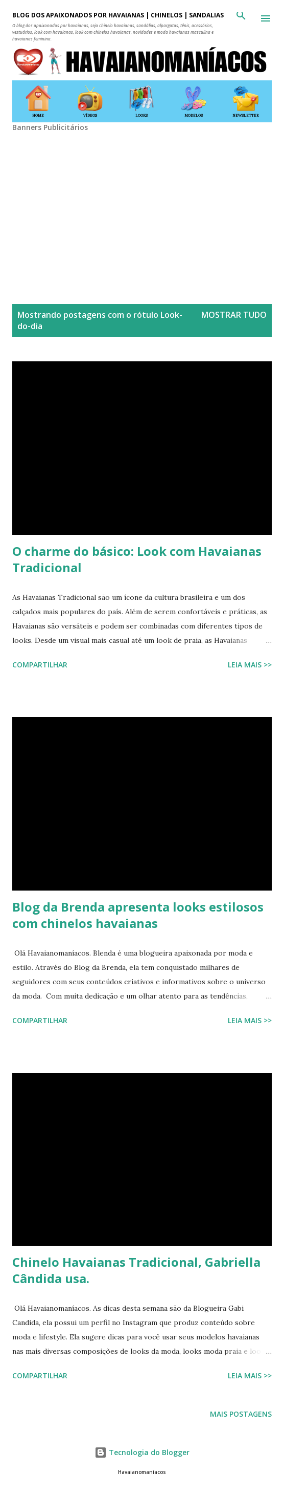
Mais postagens (241, 1414)
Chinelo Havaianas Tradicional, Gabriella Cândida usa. (136, 1270)
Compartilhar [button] (39, 664)
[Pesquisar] (241, 18)
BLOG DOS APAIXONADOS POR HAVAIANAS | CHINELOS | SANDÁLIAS (118, 15)
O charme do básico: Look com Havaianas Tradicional (137, 559)
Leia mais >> (250, 664)
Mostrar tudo (234, 314)
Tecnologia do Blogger (142, 1452)
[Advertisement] (142, 203)
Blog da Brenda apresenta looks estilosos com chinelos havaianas (138, 914)
